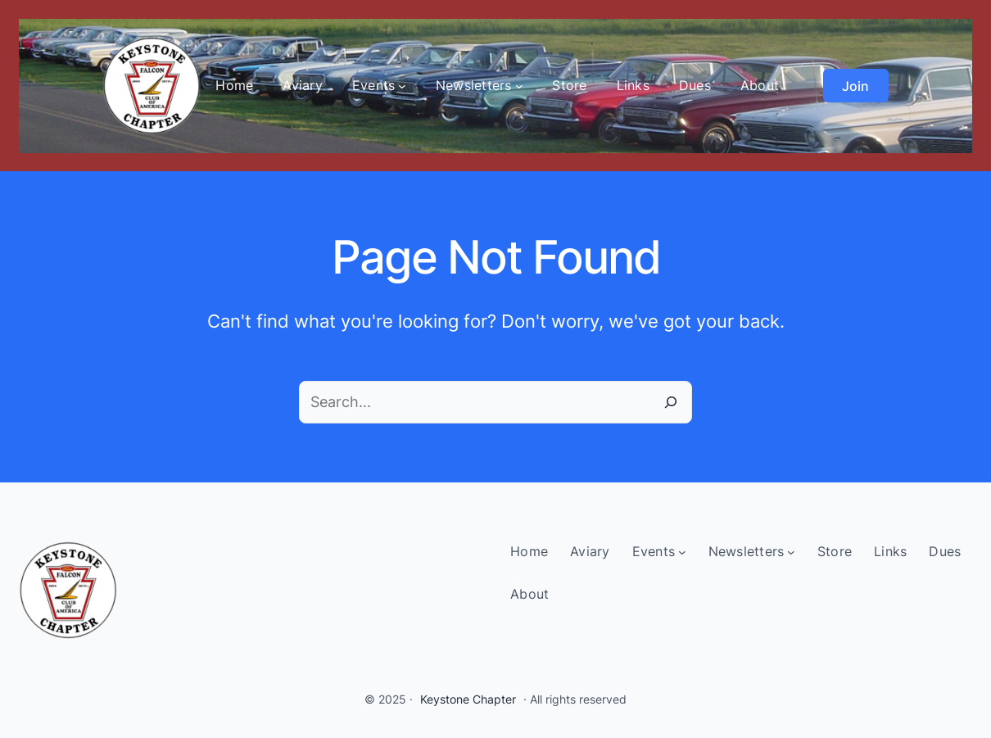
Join (855, 86)
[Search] (671, 402)
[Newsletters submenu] (519, 86)
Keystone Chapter (468, 699)
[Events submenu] (402, 86)
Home (234, 85)
